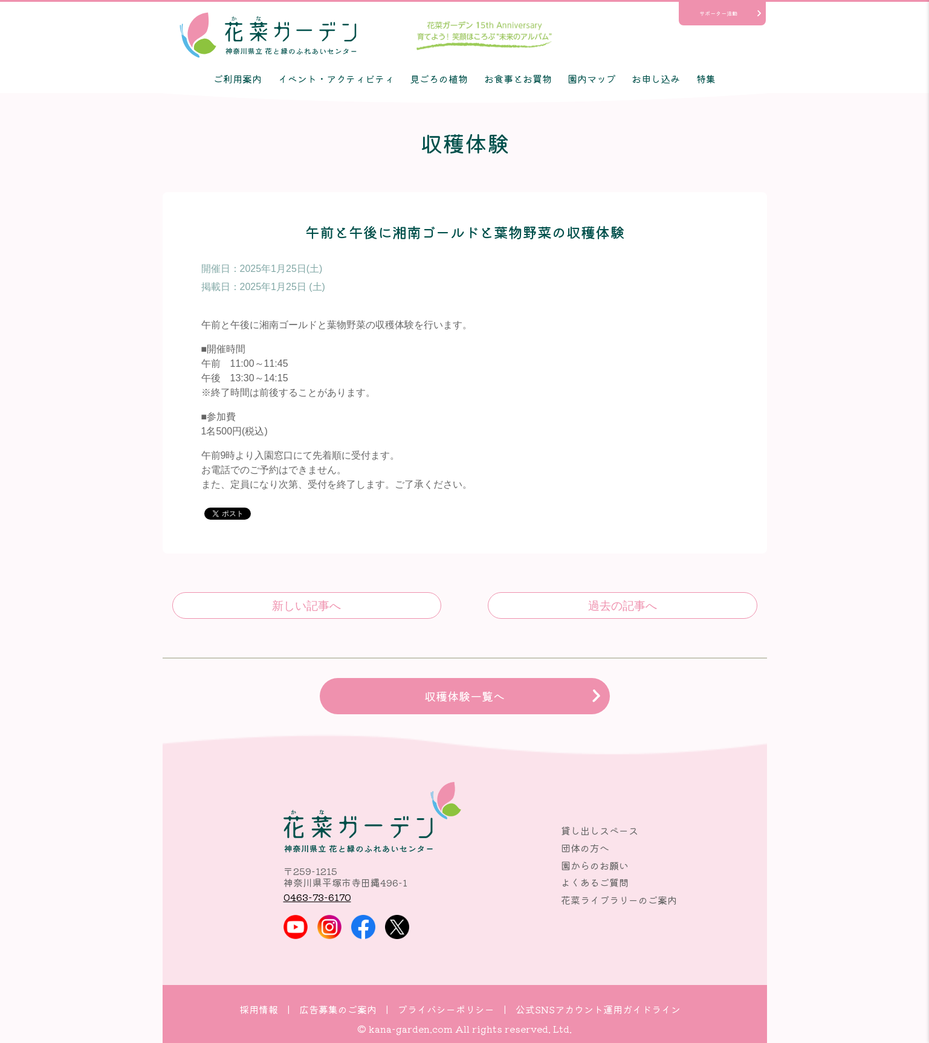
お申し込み (656, 78)
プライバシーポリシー (446, 1009)
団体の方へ (585, 848)
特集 (706, 78)
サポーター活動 (718, 13)
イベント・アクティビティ (336, 78)
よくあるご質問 (595, 882)
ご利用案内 (237, 78)
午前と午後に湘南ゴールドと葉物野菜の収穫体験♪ (306, 605)
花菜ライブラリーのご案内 (619, 900)
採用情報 (258, 1009)
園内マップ (592, 78)
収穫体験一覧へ (464, 696)
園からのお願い (595, 865)
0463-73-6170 (317, 897)
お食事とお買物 (518, 78)
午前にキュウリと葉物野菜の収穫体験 (622, 605)
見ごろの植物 (439, 78)
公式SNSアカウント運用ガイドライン (598, 1009)
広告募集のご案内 (338, 1009)
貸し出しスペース (599, 830)
